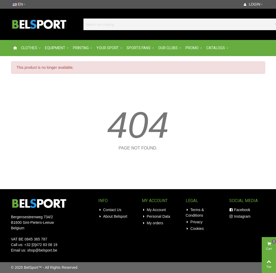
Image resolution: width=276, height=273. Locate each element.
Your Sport (107, 48)
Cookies (195, 228)
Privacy (194, 222)
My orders (152, 223)
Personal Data (156, 216)
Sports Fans (139, 48)
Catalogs (215, 48)
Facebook (239, 210)
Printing (81, 48)
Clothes (29, 48)
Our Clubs (168, 48)
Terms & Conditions (195, 212)
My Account (154, 210)
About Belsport (112, 216)
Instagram (239, 216)
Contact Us (109, 210)
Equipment (55, 48)
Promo (192, 48)
